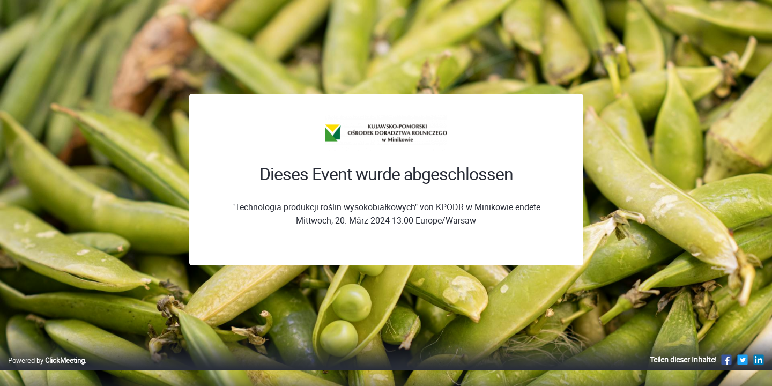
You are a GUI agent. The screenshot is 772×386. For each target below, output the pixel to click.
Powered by (46, 371)
